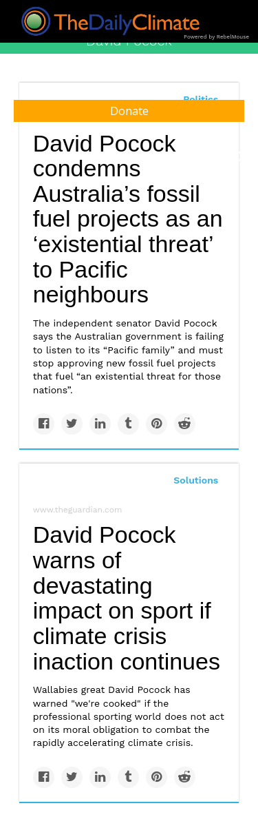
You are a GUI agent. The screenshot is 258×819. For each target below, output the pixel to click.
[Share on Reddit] (184, 424)
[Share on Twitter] (72, 424)
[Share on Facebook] (43, 424)
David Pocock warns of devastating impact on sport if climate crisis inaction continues (126, 597)
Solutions (195, 480)
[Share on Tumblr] (128, 424)
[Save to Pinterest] (156, 424)
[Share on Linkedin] (100, 424)
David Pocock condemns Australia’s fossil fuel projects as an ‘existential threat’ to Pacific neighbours (128, 219)
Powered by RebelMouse (216, 37)
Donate (129, 110)
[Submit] (238, 157)
